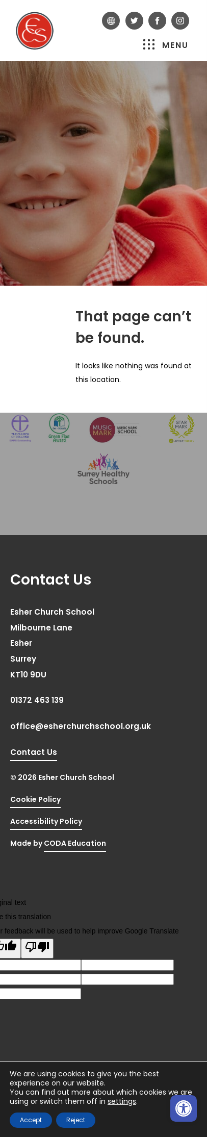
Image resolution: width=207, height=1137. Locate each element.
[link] (183, 1108)
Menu (166, 45)
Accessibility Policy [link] (46, 821)
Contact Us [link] (33, 752)
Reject (75, 1120)
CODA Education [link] (75, 845)
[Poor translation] (37, 949)
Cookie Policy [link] (35, 799)
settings (122, 1101)
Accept (31, 1120)
